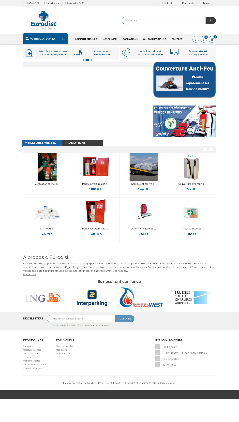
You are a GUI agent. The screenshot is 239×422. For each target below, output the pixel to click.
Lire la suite (29, 274)
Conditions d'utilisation (34, 364)
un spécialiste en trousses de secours (64, 263)
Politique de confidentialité (36, 375)
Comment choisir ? (86, 39)
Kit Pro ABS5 (47, 228)
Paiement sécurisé (32, 371)
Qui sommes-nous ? (154, 39)
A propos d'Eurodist (33, 367)
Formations (130, 39)
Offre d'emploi (30, 378)
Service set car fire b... (143, 184)
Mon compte (65, 339)
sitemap (27, 389)
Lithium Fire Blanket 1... (143, 228)
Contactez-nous (53, 3)
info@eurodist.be (170, 358)
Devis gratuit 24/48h (76, 3)
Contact (177, 39)
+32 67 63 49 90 (169, 364)
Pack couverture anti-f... (95, 184)
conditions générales (70, 324)
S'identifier (168, 3)
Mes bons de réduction (67, 360)
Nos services (110, 39)
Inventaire (28, 382)
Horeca (129, 267)
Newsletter (28, 386)
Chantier (140, 267)
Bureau (152, 267)
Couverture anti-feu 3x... (191, 184)
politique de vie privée (97, 324)
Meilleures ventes (32, 349)
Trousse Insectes (191, 228)
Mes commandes (64, 346)
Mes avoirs (61, 349)
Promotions (75, 143)
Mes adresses (63, 353)
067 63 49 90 (33, 3)
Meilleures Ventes (40, 143)
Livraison (27, 357)
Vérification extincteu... (47, 184)
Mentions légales (31, 360)
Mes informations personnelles (72, 357)
